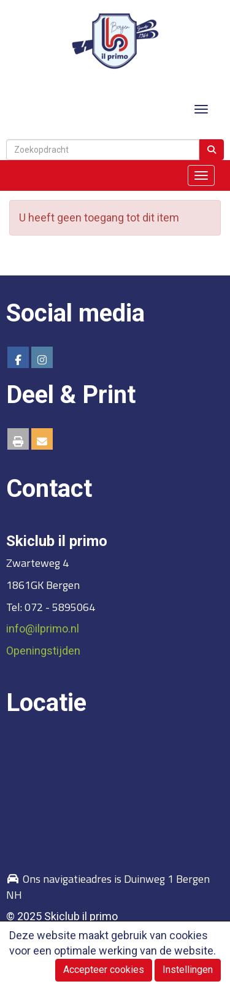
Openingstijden (43, 650)
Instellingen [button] (188, 969)
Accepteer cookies (103, 969)
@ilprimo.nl (42, 628)
